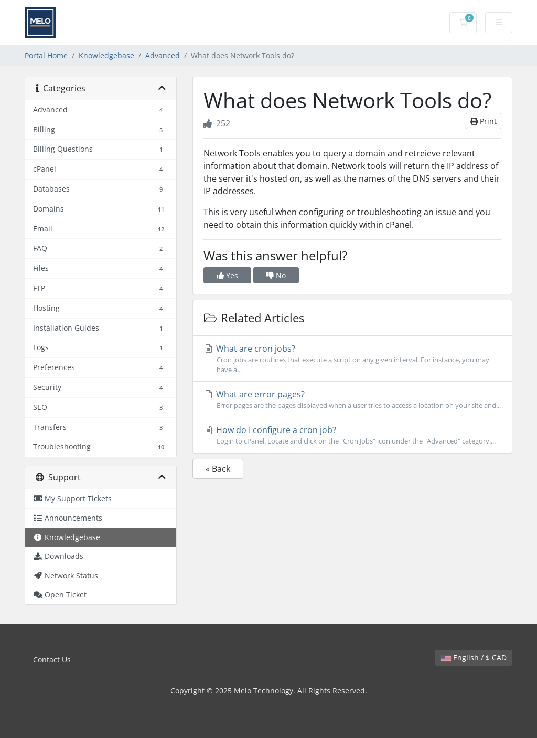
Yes (227, 275)
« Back (218, 469)
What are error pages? (352, 399)
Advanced (162, 55)
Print (483, 121)
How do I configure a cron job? (352, 435)
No (276, 275)
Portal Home (46, 55)
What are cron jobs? (352, 359)
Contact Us (52, 660)
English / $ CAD (474, 657)
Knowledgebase (106, 55)
